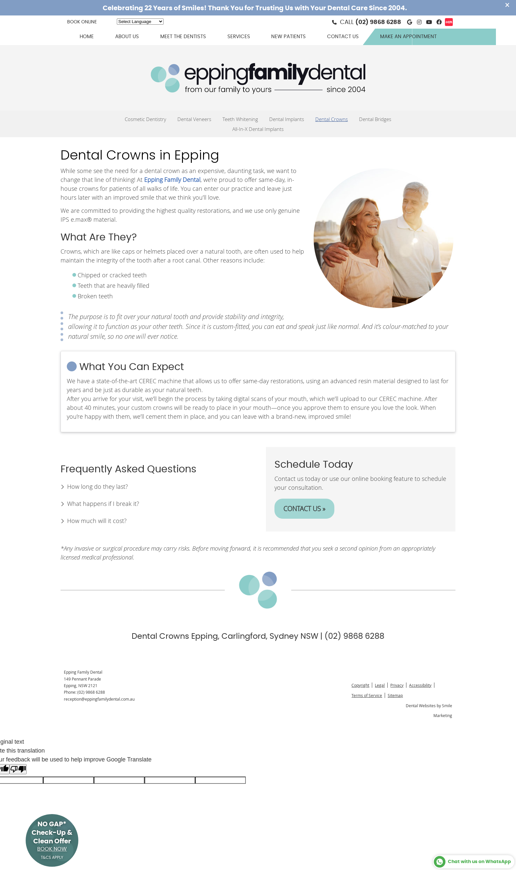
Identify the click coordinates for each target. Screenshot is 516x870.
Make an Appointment (408, 36)
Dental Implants (286, 119)
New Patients (288, 36)
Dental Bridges (375, 119)
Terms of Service (366, 695)
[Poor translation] (18, 769)
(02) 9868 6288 (378, 22)
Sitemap (395, 695)
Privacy (396, 685)
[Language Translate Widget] (140, 21)
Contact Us (343, 36)
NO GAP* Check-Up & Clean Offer (52, 840)
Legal (380, 685)
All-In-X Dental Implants (258, 129)
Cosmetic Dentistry (145, 119)
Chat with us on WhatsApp (472, 861)
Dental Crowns (331, 119)
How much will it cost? (97, 521)
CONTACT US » (304, 508)
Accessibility (420, 685)
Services (238, 36)
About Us (127, 36)
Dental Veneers (194, 119)
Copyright (360, 685)
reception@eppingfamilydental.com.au (99, 699)
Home (87, 36)
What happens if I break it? (103, 504)
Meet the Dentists (183, 36)
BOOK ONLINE (82, 22)
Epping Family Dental (172, 180)
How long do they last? (97, 486)
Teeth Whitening (240, 119)
